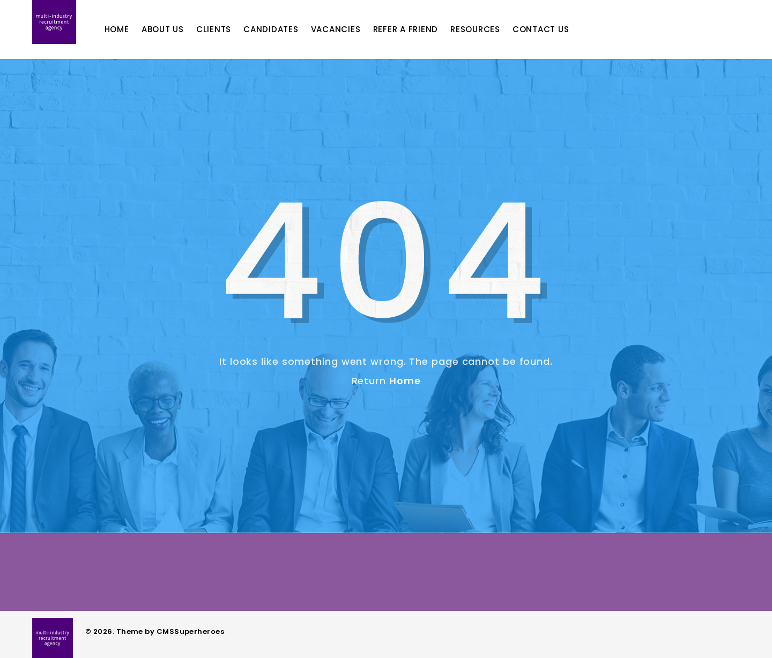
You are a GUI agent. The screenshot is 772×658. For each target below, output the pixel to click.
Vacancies (351, 29)
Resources (490, 29)
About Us (178, 29)
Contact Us (556, 29)
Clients (228, 29)
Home (132, 29)
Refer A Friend (421, 29)
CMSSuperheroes (190, 631)
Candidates (286, 29)
